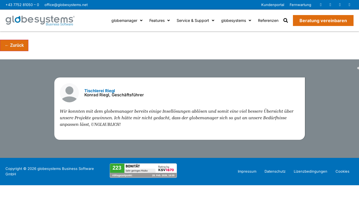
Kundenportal (272, 4)
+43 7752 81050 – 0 (22, 4)
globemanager (127, 20)
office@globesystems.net (66, 4)
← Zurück (14, 45)
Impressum (247, 171)
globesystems (236, 20)
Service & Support (195, 20)
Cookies (342, 171)
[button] (285, 20)
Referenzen (268, 20)
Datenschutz (275, 171)
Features (159, 20)
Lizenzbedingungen (310, 171)
